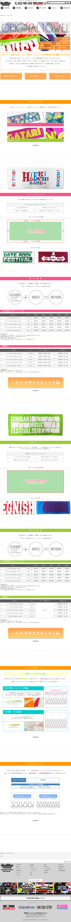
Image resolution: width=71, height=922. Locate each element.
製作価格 (31, 864)
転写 (31, 872)
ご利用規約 (61, 868)
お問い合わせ (61, 864)
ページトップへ (68, 861)
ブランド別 (18, 872)
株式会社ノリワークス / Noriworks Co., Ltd (35, 913)
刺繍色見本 (46, 870)
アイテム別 (18, 874)
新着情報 (17, 866)
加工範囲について (19, 870)
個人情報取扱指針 (62, 870)
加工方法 (31, 866)
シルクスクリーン (33, 868)
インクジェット (33, 870)
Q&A (45, 864)
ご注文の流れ (18, 864)
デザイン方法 (18, 868)
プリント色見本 (47, 868)
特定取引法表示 (61, 866)
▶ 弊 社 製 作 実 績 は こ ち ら (35, 898)
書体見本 (46, 872)
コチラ (48, 286)
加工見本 (46, 866)
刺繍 (31, 874)
